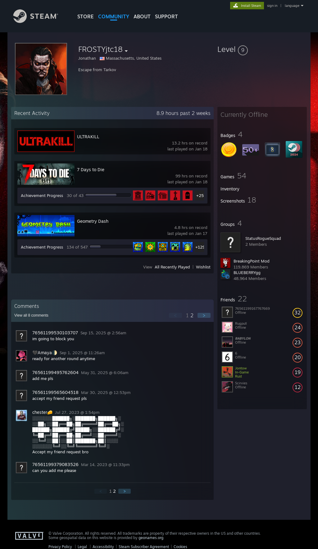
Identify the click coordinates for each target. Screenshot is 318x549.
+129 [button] (200, 247)
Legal (82, 546)
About (142, 16)
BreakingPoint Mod (252, 260)
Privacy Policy (60, 546)
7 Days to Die (90, 169)
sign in (272, 5)
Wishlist (203, 266)
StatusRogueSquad (263, 238)
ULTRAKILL (88, 136)
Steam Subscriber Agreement (144, 546)
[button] (262, 49)
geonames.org (151, 537)
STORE (85, 16)
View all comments (31, 315)
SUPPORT (166, 16)
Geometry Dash (92, 221)
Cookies (180, 546)
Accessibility (103, 546)
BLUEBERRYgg (247, 272)
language (292, 5)
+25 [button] (200, 195)
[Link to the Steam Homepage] (40, 21)
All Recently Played (172, 266)
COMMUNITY (113, 16)
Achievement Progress (42, 195)
